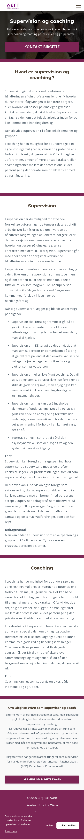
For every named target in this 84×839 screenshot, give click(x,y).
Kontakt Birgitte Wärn (42, 805)
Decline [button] (49, 825)
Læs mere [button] (11, 831)
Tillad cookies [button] (68, 825)
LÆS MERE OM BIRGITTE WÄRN (42, 779)
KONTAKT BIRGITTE (42, 46)
